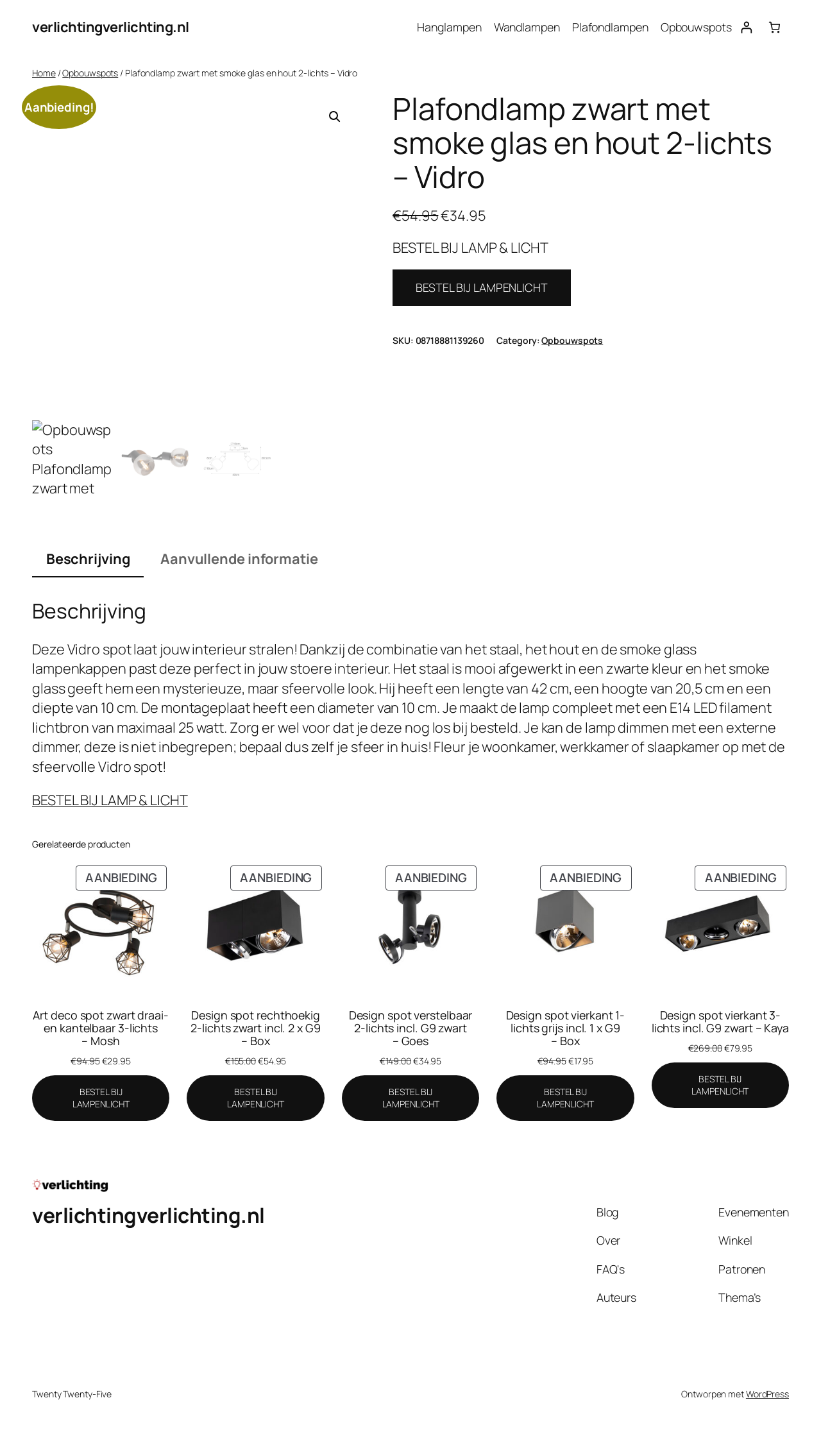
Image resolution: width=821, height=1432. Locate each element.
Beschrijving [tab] (88, 558)
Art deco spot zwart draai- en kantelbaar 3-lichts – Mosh (100, 1028)
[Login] (746, 27)
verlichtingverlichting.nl (110, 27)
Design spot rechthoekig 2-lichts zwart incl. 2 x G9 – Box (255, 1028)
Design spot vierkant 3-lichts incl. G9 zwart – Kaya (720, 1021)
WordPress (767, 1394)
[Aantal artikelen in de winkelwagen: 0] (774, 27)
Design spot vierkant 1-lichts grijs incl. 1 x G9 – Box (565, 1028)
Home (44, 73)
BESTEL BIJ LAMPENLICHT (482, 287)
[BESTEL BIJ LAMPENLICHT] (100, 1098)
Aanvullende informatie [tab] (239, 558)
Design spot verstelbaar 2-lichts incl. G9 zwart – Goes (411, 1028)
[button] (334, 116)
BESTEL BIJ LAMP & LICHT (110, 800)
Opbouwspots (90, 73)
